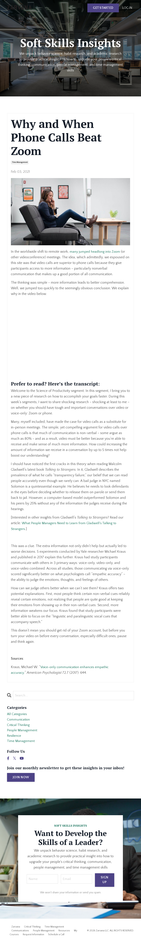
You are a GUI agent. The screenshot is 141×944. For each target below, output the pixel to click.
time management (20, 162)
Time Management (54, 928)
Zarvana (15, 928)
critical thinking (19, 725)
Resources (64, 931)
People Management (44, 931)
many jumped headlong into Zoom (96, 252)
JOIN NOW (21, 778)
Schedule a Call (56, 935)
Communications (20, 931)
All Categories (17, 714)
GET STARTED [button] (103, 8)
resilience (14, 737)
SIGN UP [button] (104, 881)
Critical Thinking (32, 928)
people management (22, 731)
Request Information (33, 935)
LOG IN (127, 8)
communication (19, 720)
